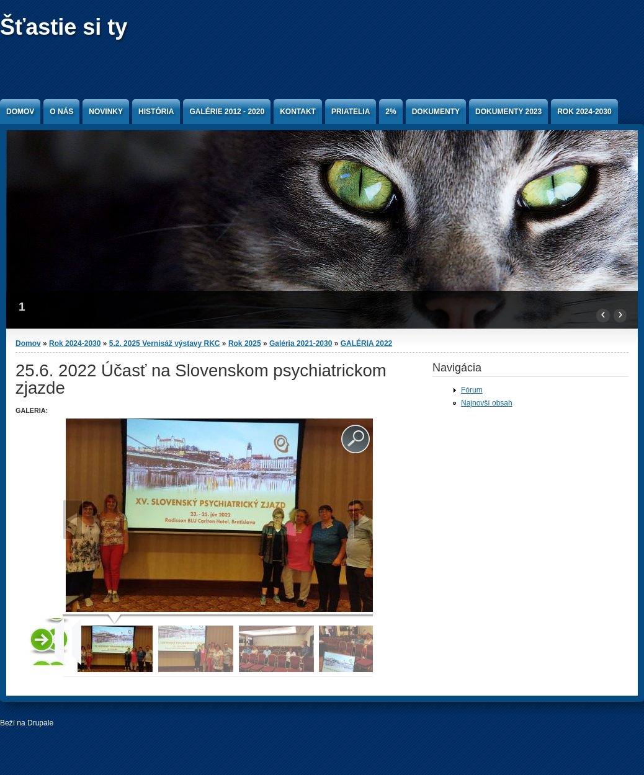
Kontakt (298, 111)
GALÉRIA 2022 (367, 343)
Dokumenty (436, 111)
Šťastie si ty (63, 27)
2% (390, 111)
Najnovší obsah (486, 403)
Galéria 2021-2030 (300, 343)
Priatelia (350, 111)
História (156, 111)
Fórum (472, 390)
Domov (20, 111)
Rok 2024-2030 (584, 111)
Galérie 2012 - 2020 (226, 111)
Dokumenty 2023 (508, 111)
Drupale (40, 723)
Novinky (106, 111)
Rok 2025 (244, 343)
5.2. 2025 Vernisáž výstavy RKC (164, 343)
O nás (61, 111)
